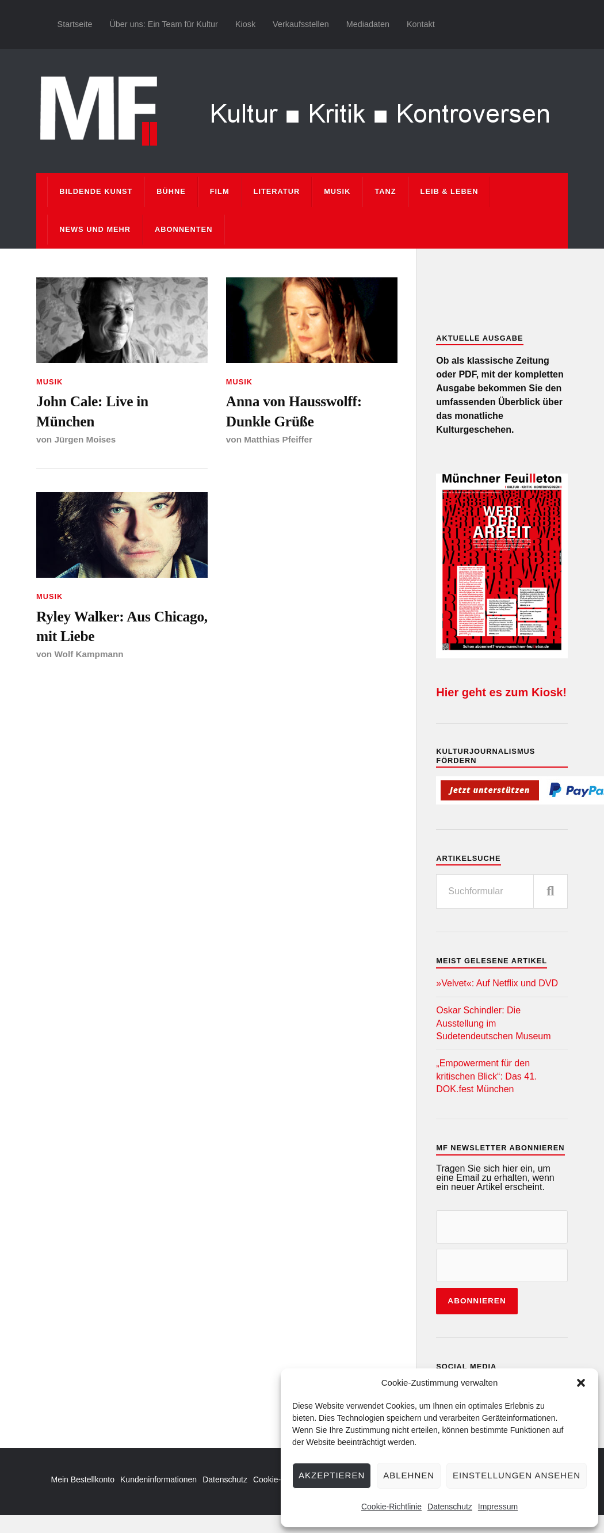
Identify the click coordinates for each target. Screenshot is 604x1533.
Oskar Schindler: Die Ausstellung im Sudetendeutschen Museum (493, 1023)
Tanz (385, 191)
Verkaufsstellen (301, 24)
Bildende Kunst (95, 191)
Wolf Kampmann (88, 654)
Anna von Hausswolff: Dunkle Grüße (294, 410)
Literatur (277, 191)
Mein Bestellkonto (83, 1479)
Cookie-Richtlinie (391, 1506)
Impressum (498, 1506)
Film (220, 191)
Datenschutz (449, 1506)
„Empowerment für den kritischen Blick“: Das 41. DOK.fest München (486, 1076)
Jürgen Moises (85, 439)
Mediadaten (367, 24)
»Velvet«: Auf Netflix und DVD (497, 983)
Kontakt (421, 24)
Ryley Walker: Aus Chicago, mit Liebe (94, 626)
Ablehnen (408, 1475)
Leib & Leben (449, 191)
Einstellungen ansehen (516, 1475)
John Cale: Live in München (92, 410)
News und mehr (95, 229)
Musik (337, 191)
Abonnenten (183, 229)
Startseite (75, 24)
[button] (581, 1383)
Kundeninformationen (158, 1479)
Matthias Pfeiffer (278, 439)
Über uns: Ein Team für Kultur (163, 24)
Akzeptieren (332, 1475)
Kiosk (245, 24)
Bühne (171, 191)
